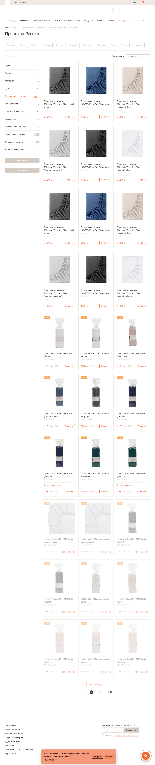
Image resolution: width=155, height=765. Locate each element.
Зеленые (60, 45)
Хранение (100, 21)
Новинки (134, 21)
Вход (135, 2)
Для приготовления (42, 21)
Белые (23, 45)
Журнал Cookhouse (14, 733)
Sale (144, 21)
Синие (126, 45)
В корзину (69, 117)
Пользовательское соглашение (19, 749)
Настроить (98, 757)
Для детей (88, 21)
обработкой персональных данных (126, 736)
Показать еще (96, 684)
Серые (115, 45)
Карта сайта (10, 753)
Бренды (12, 21)
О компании (10, 725)
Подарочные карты (14, 737)
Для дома (123, 21)
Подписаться (131, 730)
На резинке (138, 45)
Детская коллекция (20, 142)
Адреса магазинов (19, 2)
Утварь (58, 21)
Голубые (35, 45)
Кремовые (73, 45)
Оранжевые (88, 45)
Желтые (47, 45)
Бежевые (11, 45)
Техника (111, 21)
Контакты (9, 745)
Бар (78, 21)
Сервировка (25, 21)
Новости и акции (12, 729)
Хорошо (109, 757)
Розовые (103, 45)
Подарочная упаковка (20, 134)
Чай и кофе (68, 21)
